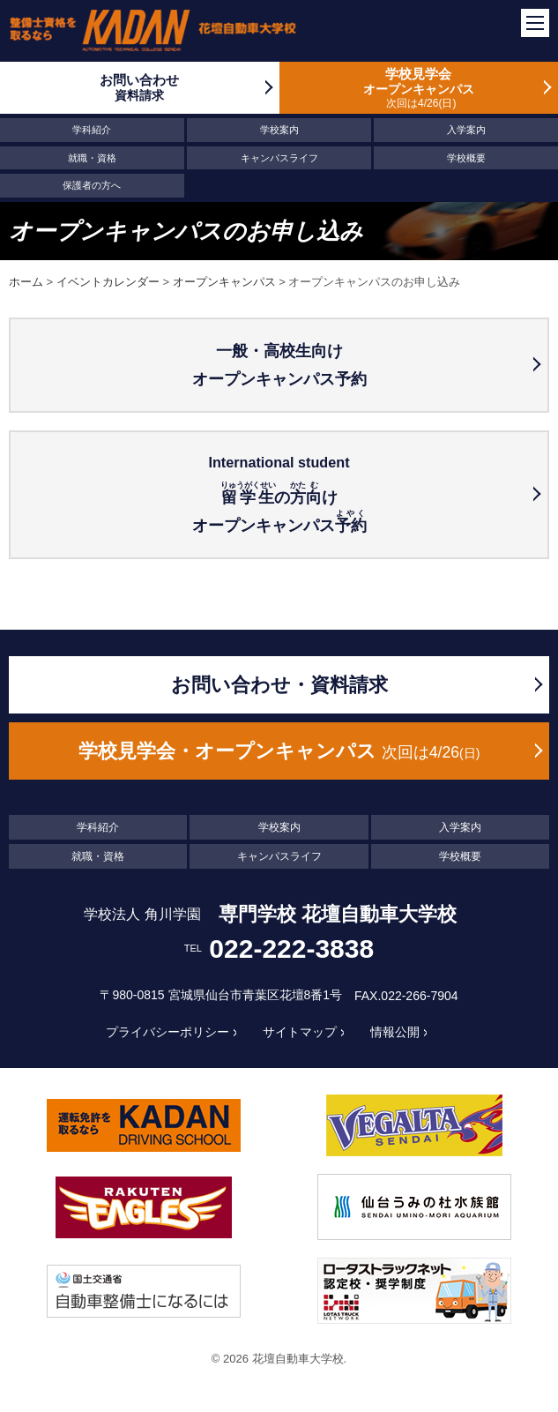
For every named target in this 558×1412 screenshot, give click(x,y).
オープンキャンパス (224, 281)
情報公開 (395, 1032)
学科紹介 (91, 129)
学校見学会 (419, 87)
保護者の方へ (92, 185)
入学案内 (466, 129)
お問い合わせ (139, 87)
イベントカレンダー (108, 281)
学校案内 (279, 129)
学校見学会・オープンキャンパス (279, 751)
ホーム (26, 281)
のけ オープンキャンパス (279, 492)
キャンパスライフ (279, 158)
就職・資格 (92, 158)
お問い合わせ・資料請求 (279, 685)
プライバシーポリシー (167, 1032)
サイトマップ (300, 1032)
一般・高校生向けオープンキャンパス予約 (279, 365)
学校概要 (466, 158)
